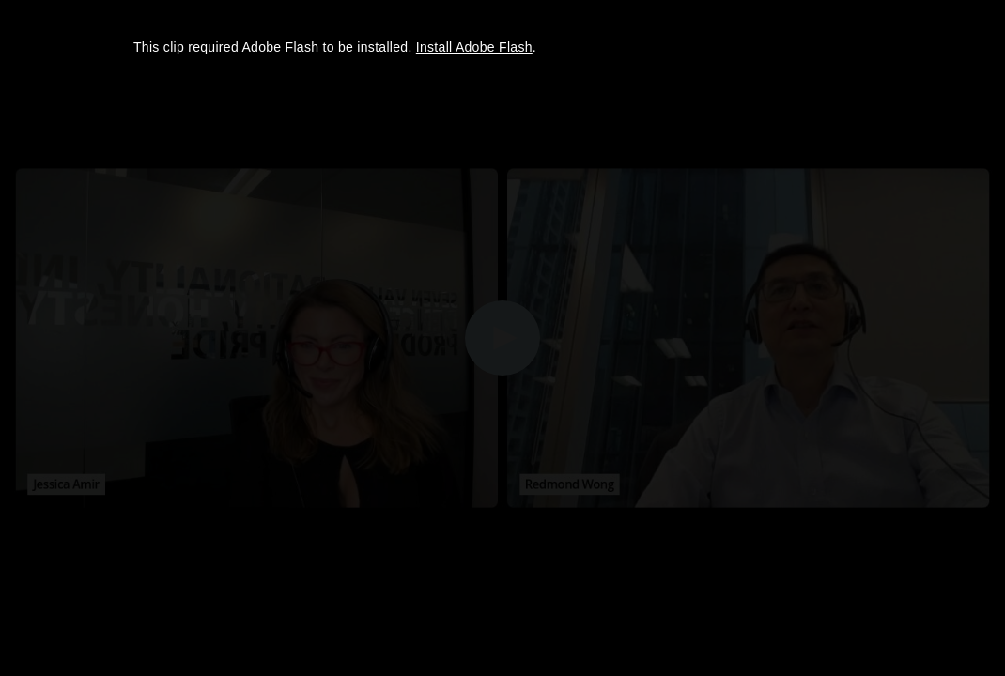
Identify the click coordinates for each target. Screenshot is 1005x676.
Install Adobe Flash (474, 46)
